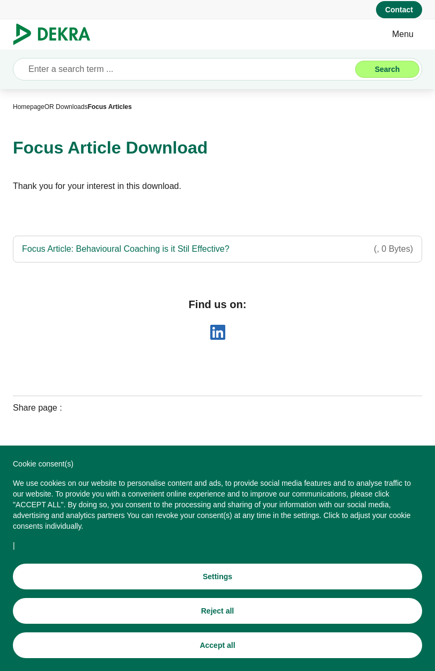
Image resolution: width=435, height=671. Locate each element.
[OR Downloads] (66, 107)
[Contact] (399, 9)
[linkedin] (218, 332)
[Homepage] (29, 107)
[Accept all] (217, 645)
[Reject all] (217, 611)
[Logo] (56, 34)
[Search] (387, 69)
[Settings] (217, 576)
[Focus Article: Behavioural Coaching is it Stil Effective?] (217, 249)
